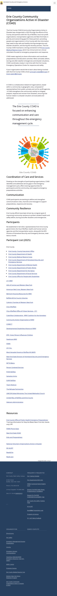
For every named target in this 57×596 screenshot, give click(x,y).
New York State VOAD (13, 433)
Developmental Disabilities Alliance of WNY (21, 329)
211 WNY (9, 281)
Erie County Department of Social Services (22, 274)
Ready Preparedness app (35, 510)
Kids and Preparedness (14, 437)
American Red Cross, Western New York (19, 289)
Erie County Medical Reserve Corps (20, 257)
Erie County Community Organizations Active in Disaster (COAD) (15, 583)
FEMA (8, 344)
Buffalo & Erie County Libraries (17, 298)
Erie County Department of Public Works (22, 268)
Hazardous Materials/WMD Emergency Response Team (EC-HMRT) (15, 558)
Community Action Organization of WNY (20, 320)
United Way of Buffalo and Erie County (19, 398)
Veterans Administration (14, 402)
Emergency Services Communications (11, 552)
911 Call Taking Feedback (34, 518)
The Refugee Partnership (14, 389)
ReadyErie (9, 452)
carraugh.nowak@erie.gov (39, 72)
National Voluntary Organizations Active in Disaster (24, 444)
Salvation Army (11, 376)
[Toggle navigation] (54, 3)
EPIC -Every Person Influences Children (19, 335)
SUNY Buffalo (11, 380)
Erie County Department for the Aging (21, 271)
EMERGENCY (19, 493)
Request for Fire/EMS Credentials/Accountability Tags (35, 496)
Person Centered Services (15, 367)
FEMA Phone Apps (12, 429)
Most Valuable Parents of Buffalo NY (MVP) (20, 352)
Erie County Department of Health (20, 254)
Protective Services (11, 568)
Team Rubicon (11, 385)
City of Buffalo (11, 307)
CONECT (9, 324)
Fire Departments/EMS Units (35, 480)
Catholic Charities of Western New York (19, 302)
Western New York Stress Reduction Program (13, 577)
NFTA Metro (10, 363)
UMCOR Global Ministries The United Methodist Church (25, 393)
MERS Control (10, 564)
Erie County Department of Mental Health (22, 265)
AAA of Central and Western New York (19, 285)
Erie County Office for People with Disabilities (23, 276)
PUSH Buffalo (11, 372)
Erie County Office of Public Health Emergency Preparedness (27, 420)
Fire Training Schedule (33, 476)
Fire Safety (9, 537)
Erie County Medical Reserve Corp (15, 572)
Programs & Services (33, 514)
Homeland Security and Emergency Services (14, 3)
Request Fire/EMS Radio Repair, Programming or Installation (36, 490)
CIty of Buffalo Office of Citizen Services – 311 (21, 311)
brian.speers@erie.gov (14, 74)
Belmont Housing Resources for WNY (19, 294)
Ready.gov (9, 457)
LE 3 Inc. (9, 348)
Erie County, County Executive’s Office (21, 251)
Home (9, 8)
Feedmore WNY (11, 339)
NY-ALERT (9, 448)
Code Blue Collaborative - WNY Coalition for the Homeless (26, 315)
